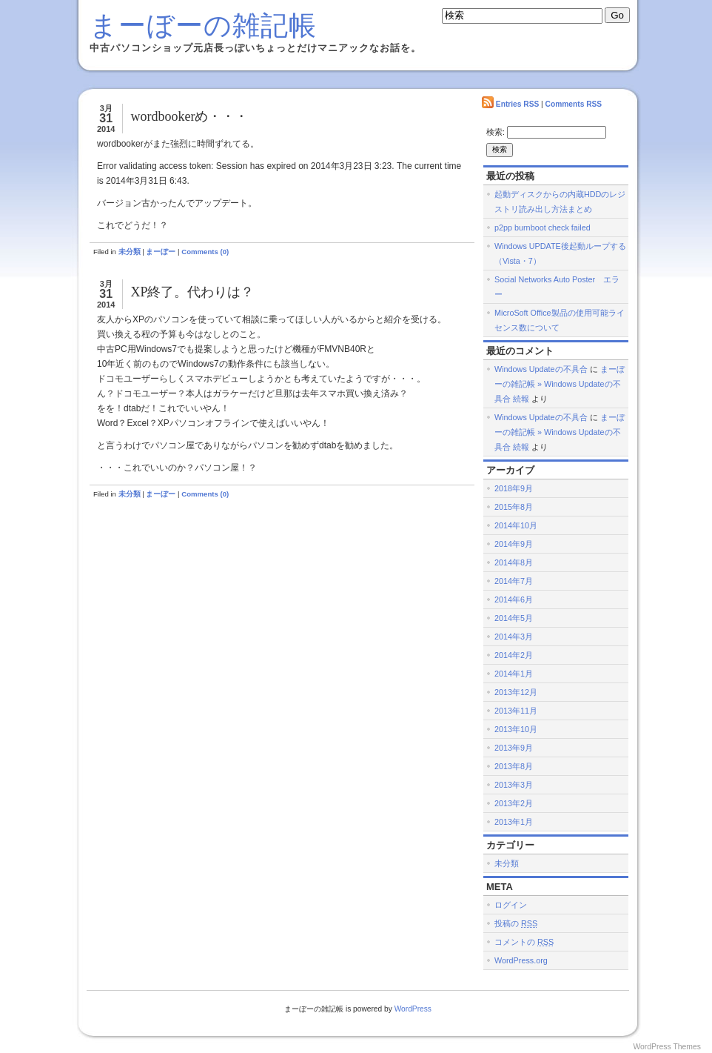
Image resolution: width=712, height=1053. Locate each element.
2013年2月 (513, 803)
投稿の (515, 923)
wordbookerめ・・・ (189, 116)
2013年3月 (513, 784)
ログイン (510, 904)
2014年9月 (513, 543)
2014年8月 (513, 562)
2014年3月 (513, 636)
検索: (495, 131)
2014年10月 (515, 525)
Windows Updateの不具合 (541, 369)
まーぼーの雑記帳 (203, 25)
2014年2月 (513, 655)
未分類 (129, 252)
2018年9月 (513, 488)
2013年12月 (515, 692)
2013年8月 (513, 766)
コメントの (524, 941)
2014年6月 (513, 599)
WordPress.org (521, 960)
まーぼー (160, 252)
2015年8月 (513, 506)
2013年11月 (515, 710)
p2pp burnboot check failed (542, 227)
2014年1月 (513, 673)
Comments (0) (205, 252)
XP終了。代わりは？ (192, 292)
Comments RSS (573, 104)
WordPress (412, 1009)
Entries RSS (517, 104)
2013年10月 (515, 729)
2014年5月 (513, 618)
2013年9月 (513, 747)
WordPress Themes (667, 1047)
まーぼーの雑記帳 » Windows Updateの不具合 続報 (559, 384)
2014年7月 (513, 581)
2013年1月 (513, 821)
